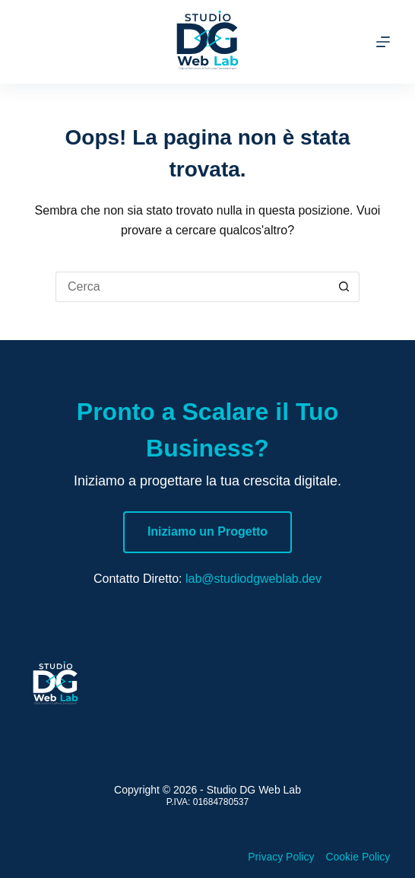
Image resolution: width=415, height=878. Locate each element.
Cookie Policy (357, 857)
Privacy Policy (281, 857)
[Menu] (383, 42)
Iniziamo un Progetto (207, 531)
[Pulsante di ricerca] (344, 287)
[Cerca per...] (192, 287)
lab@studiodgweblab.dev (253, 578)
